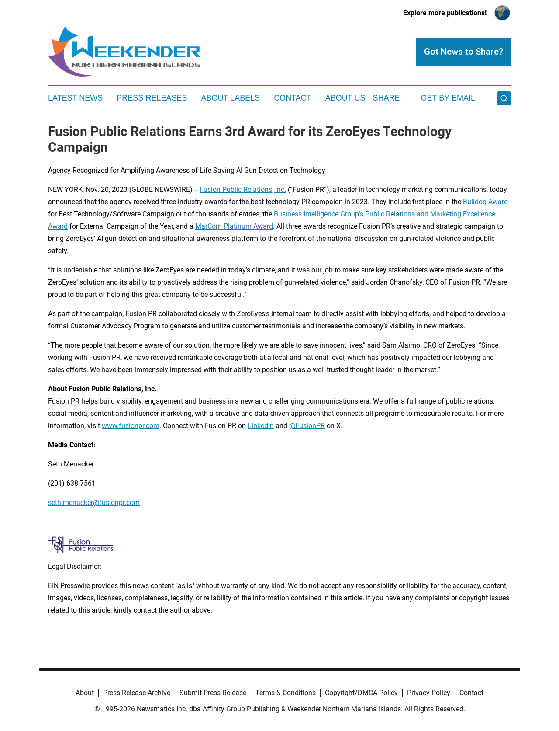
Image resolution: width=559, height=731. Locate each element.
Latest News (75, 98)
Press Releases (152, 98)
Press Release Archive (136, 693)
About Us (345, 98)
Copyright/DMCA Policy (361, 693)
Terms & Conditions (285, 693)
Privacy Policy (428, 693)
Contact (292, 98)
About (85, 693)
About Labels (230, 98)
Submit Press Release (212, 693)
